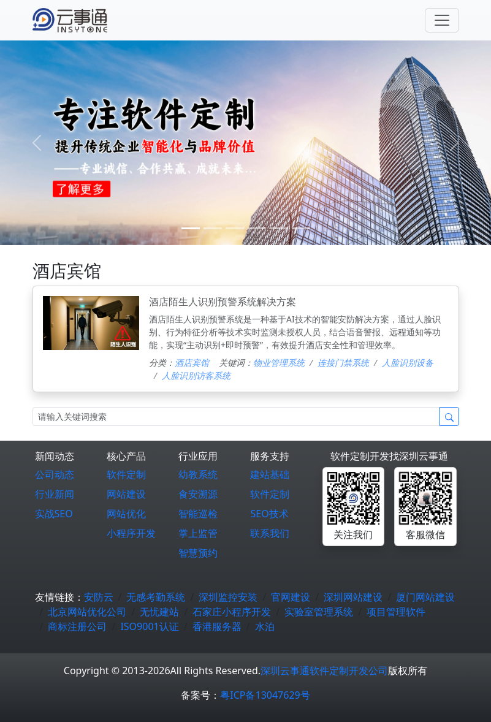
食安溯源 (198, 494)
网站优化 (126, 513)
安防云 (98, 597)
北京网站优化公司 (87, 611)
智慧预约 (198, 553)
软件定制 (126, 474)
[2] (235, 228)
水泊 (265, 626)
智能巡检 (198, 513)
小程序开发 (131, 533)
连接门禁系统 (343, 362)
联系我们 (269, 533)
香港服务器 (217, 626)
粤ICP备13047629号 (265, 695)
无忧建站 (159, 611)
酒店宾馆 (192, 362)
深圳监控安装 (228, 597)
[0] (190, 228)
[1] (213, 228)
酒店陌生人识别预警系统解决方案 (222, 301)
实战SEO (54, 513)
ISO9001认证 (149, 626)
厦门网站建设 (425, 597)
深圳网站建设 (353, 597)
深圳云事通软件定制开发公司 (324, 670)
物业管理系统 (279, 362)
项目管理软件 (396, 611)
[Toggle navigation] (442, 20)
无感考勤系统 (155, 597)
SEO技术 (269, 513)
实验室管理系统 (318, 611)
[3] (257, 228)
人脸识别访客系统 (196, 375)
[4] (279, 228)
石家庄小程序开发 (231, 611)
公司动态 (54, 474)
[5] (301, 228)
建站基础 (269, 474)
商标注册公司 (77, 626)
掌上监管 (198, 533)
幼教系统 (198, 474)
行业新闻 (54, 494)
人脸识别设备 (407, 362)
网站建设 (126, 494)
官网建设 (290, 597)
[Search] (236, 416)
